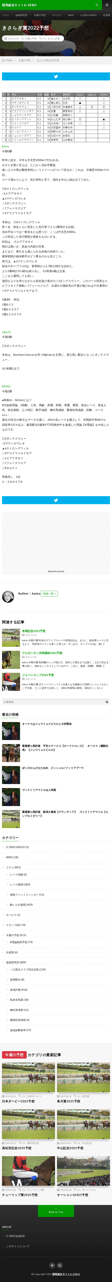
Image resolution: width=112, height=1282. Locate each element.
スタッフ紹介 (14, 924)
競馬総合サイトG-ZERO (66, 1274)
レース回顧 (16, 874)
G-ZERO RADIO (88, 15)
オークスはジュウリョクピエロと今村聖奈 (47, 723)
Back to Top (56, 1212)
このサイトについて (18, 1246)
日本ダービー (34, 1096)
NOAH (6, 386)
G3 (44, 38)
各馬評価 (15, 989)
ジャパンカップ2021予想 (38, 675)
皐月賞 (85, 1096)
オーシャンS (89, 1190)
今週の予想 (40, 15)
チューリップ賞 (35, 1190)
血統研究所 (21, 15)
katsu (5, 146)
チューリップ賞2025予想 (20, 1195)
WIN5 (71, 15)
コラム (5, 15)
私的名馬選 (16, 999)
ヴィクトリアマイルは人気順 (39, 789)
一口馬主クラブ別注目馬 (24, 969)
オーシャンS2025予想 (72, 1195)
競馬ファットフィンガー (24, 894)
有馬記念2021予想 (33, 631)
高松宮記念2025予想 (17, 1148)
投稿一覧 (48, 593)
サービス (57, 15)
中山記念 (87, 1143)
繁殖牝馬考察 (18, 1020)
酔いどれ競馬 (18, 904)
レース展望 (16, 884)
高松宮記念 (33, 1143)
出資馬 (106, 15)
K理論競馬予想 (18, 942)
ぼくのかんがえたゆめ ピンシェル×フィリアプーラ (53, 767)
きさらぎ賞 (54, 38)
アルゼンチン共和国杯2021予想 (42, 653)
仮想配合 (15, 979)
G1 (23, 1096)
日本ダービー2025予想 (18, 1101)
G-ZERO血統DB (15, 1236)
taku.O (6, 332)
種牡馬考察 (16, 1010)
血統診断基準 (18, 1030)
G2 (78, 1143)
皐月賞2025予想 (68, 1101)
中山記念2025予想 (70, 1148)
